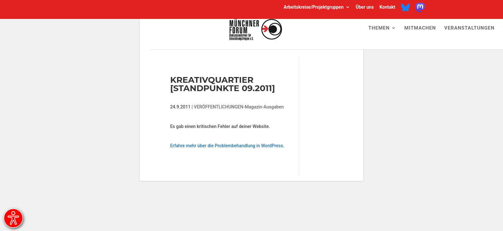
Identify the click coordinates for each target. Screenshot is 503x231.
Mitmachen (420, 28)
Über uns (365, 7)
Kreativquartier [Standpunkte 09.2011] (222, 84)
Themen (378, 28)
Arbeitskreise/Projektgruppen (314, 7)
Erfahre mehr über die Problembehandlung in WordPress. (227, 145)
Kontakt (387, 7)
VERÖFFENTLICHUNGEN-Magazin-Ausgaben (239, 106)
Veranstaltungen (469, 28)
